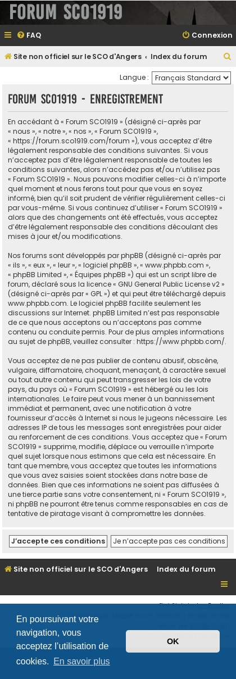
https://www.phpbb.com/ (181, 341)
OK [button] (173, 641)
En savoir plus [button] (81, 661)
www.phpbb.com (37, 303)
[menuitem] (28, 35)
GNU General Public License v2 (169, 284)
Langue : (134, 77)
